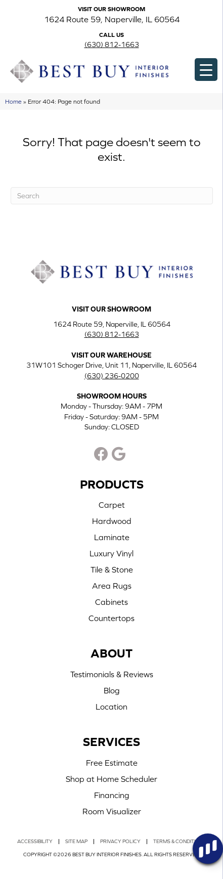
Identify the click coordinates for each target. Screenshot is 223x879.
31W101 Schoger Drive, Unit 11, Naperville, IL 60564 (111, 365)
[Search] (112, 195)
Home (13, 101)
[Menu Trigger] (206, 69)
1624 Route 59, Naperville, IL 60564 (112, 19)
